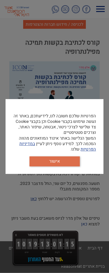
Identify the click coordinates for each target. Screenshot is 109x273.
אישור (54, 161)
